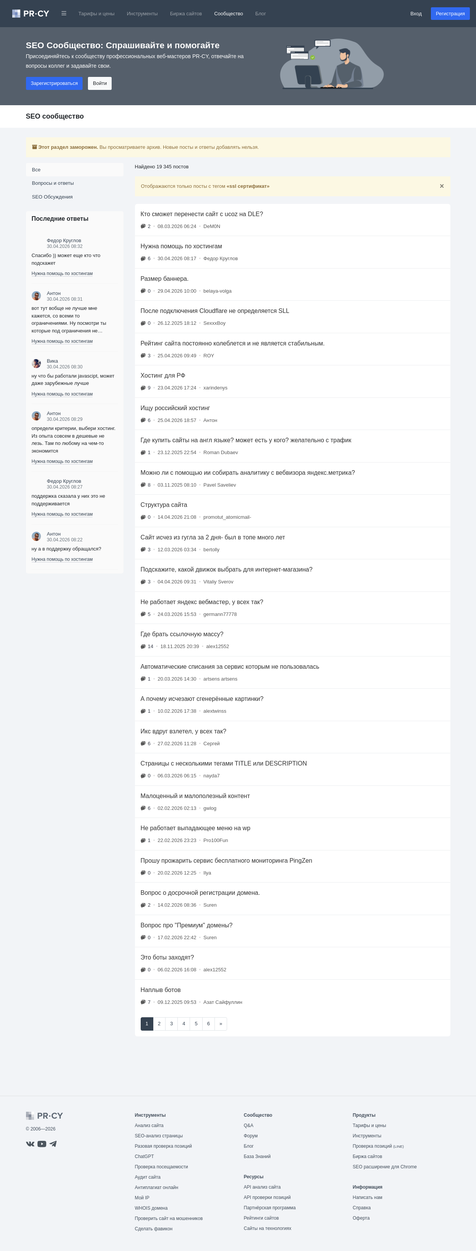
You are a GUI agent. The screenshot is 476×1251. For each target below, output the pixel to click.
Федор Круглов (64, 240)
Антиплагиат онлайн (157, 1187)
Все (36, 170)
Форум (251, 1136)
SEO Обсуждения (52, 197)
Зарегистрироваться (54, 83)
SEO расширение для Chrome (385, 1167)
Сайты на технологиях (267, 1228)
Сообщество (228, 13)
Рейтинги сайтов (261, 1218)
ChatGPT (144, 1156)
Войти (100, 83)
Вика (52, 361)
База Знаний (257, 1156)
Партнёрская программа (270, 1207)
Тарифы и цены (96, 13)
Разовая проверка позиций (163, 1146)
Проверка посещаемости (161, 1167)
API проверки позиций (267, 1197)
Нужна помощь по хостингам (62, 273)
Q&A (248, 1125)
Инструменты (142, 13)
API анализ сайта (262, 1187)
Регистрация (450, 13)
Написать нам (368, 1197)
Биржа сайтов (186, 13)
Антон (54, 293)
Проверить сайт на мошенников (169, 1218)
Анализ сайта (149, 1125)
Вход (416, 13)
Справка (362, 1207)
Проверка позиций (378, 1146)
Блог (260, 13)
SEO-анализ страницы (159, 1136)
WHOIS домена (151, 1208)
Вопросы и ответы (53, 183)
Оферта (361, 1218)
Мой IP (142, 1198)
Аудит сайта (148, 1177)
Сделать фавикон (154, 1228)
